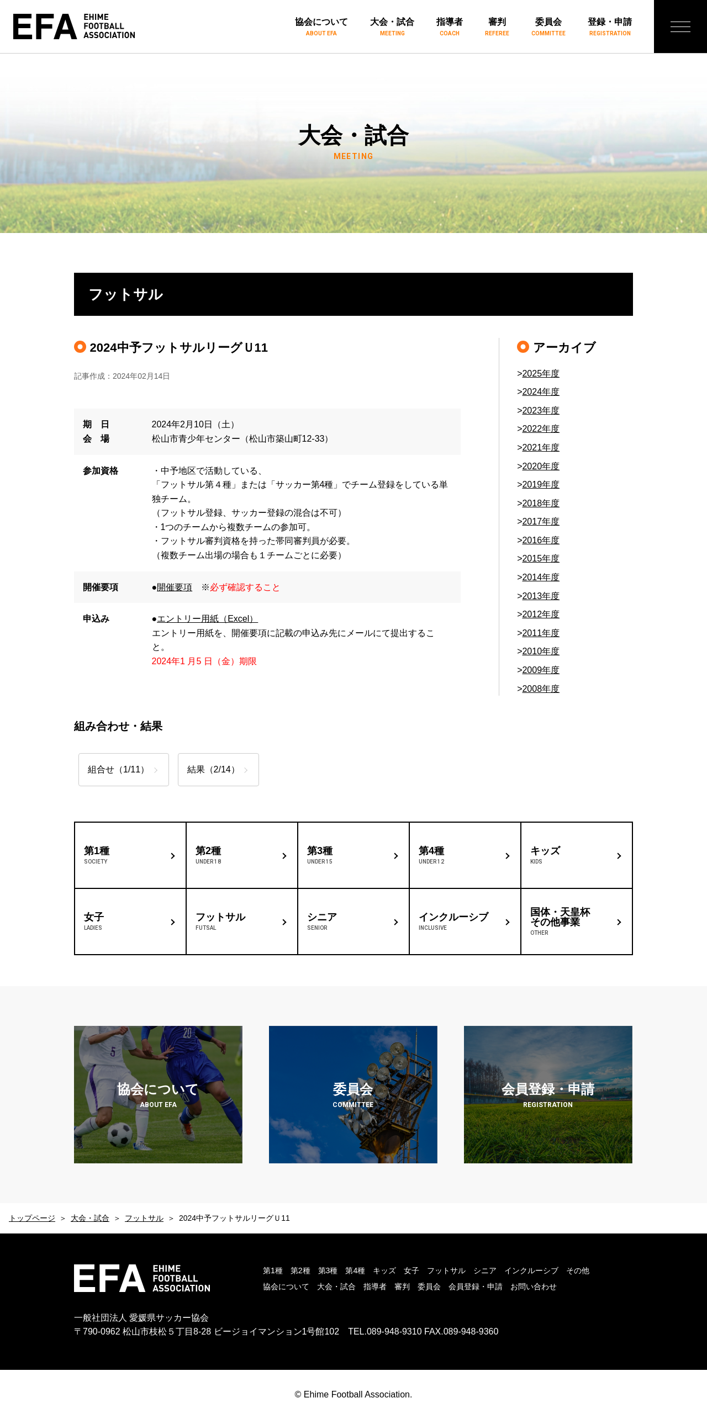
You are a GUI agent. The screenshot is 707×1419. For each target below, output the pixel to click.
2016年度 (541, 540)
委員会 (548, 27)
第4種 (355, 1270)
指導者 (449, 27)
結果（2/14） (220, 769)
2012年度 (541, 614)
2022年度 (541, 428)
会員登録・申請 (476, 1286)
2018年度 (541, 503)
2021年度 (541, 447)
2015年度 (541, 558)
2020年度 (541, 466)
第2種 (300, 1270)
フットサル (144, 1218)
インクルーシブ (531, 1270)
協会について (321, 27)
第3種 (328, 1270)
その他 (577, 1270)
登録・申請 (610, 27)
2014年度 (541, 577)
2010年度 (541, 651)
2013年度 (541, 596)
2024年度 (541, 391)
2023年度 (541, 410)
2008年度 (541, 688)
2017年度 (541, 521)
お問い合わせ (533, 1286)
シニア (485, 1270)
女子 (411, 1270)
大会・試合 (392, 27)
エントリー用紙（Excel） (207, 618)
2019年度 (541, 484)
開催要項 (174, 587)
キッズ (384, 1270)
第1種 (273, 1270)
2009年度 (541, 670)
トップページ (32, 1218)
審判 (497, 27)
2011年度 (541, 633)
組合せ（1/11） (118, 769)
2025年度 (541, 373)
